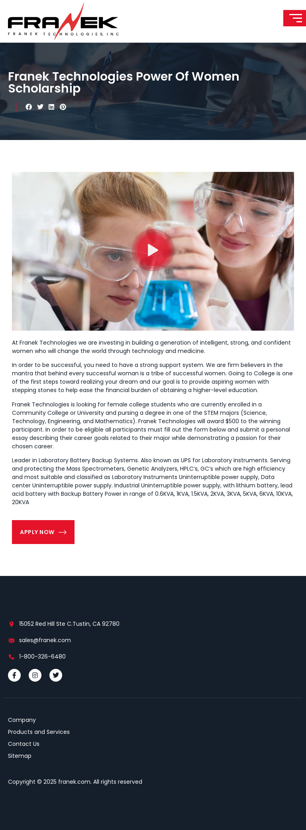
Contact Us (23, 744)
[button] (28, 107)
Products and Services (39, 732)
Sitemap (19, 756)
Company (22, 720)
